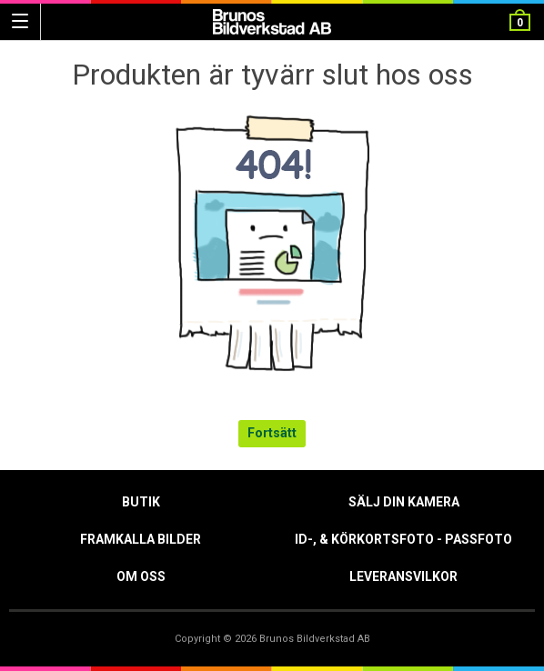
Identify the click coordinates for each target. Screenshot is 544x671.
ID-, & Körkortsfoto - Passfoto (403, 539)
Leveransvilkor (403, 576)
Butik (141, 502)
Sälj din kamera (403, 502)
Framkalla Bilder (140, 539)
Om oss (141, 576)
